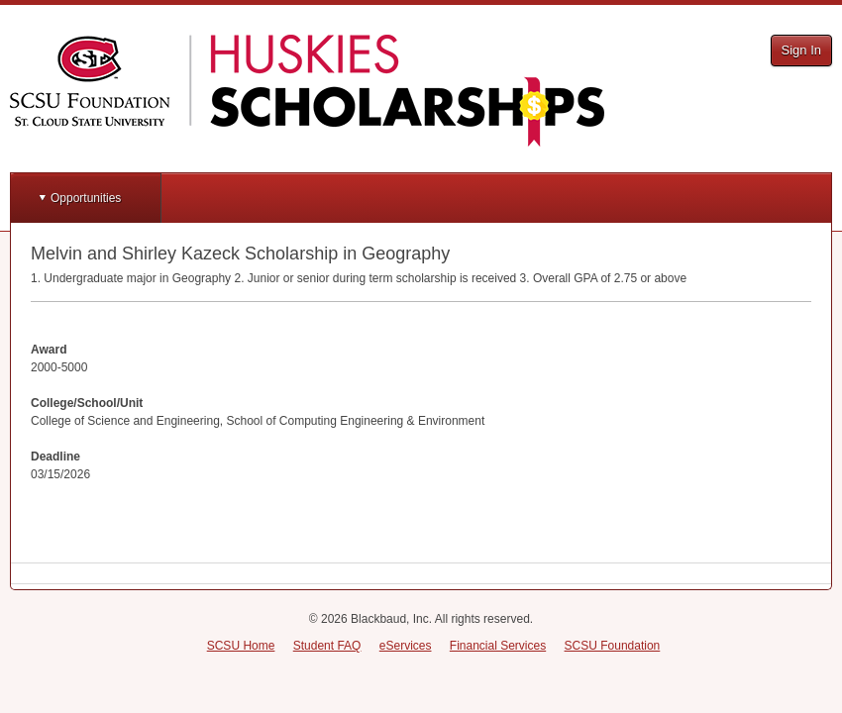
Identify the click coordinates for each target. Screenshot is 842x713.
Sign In (801, 50)
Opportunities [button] (86, 198)
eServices (405, 646)
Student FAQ (327, 646)
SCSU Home (241, 646)
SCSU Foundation (613, 646)
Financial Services (498, 646)
